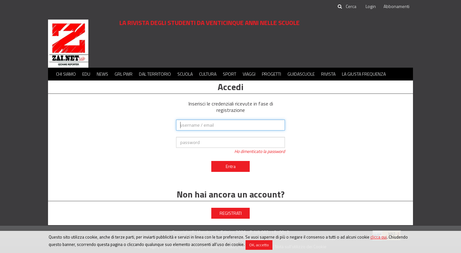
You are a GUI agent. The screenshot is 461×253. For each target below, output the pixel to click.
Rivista (328, 74)
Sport (229, 74)
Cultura (207, 74)
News (102, 74)
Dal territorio (155, 74)
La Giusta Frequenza (364, 74)
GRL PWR (124, 74)
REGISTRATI (231, 213)
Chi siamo (66, 74)
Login (371, 6)
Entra (231, 166)
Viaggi (249, 74)
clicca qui (378, 237)
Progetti (271, 74)
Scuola (185, 74)
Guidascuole (301, 74)
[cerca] (351, 6)
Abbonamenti (396, 6)
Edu (86, 74)
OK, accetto (259, 245)
